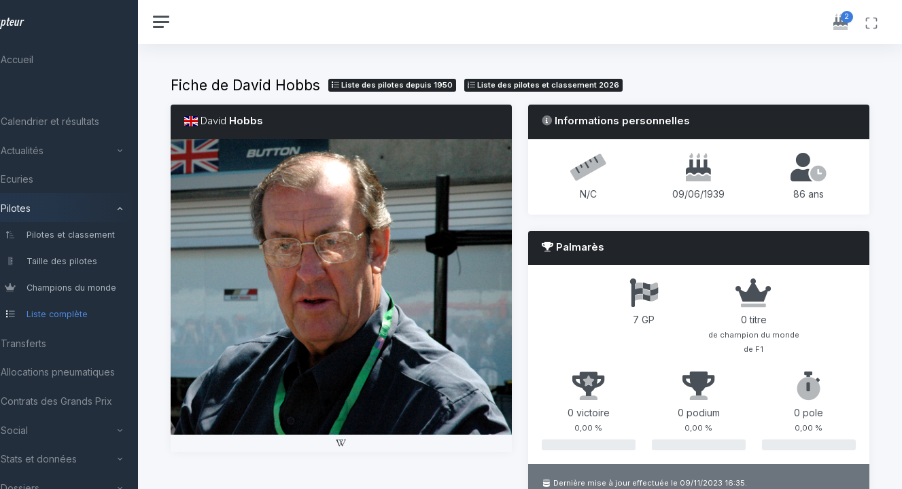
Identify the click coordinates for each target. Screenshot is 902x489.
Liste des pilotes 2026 (585, 85)
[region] (89, 244)
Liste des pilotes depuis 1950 (433, 85)
